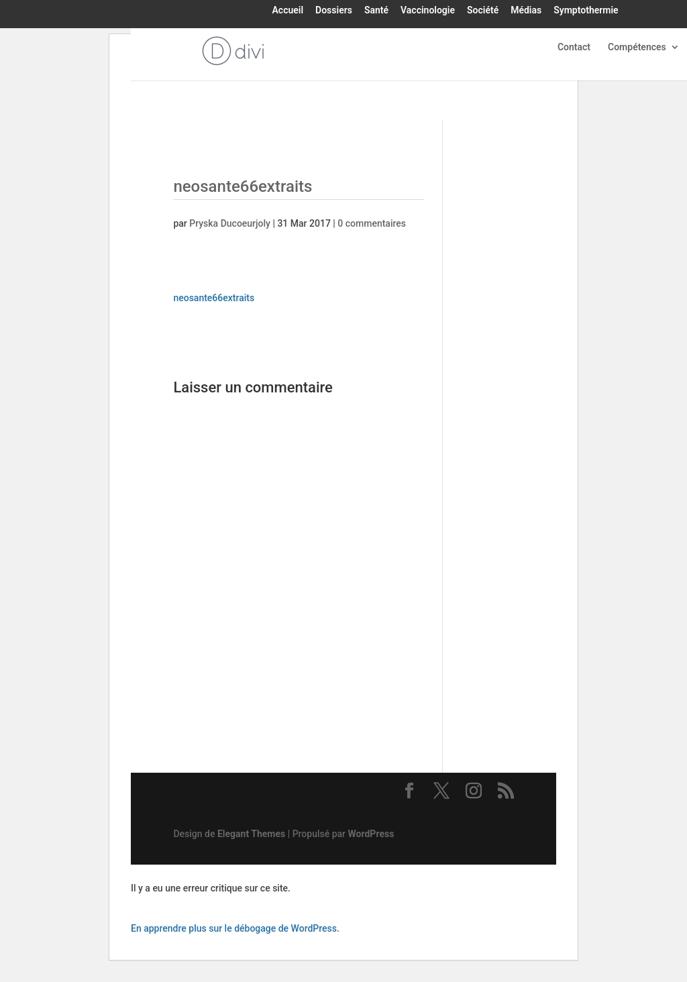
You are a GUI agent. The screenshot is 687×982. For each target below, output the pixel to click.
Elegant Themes (251, 833)
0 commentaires (371, 223)
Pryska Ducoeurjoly (229, 223)
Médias (526, 10)
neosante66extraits (213, 297)
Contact (574, 47)
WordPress (371, 833)
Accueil (288, 10)
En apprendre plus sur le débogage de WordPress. (235, 928)
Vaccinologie (428, 10)
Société (482, 10)
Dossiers (333, 10)
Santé (376, 10)
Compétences (637, 47)
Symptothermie (585, 10)
